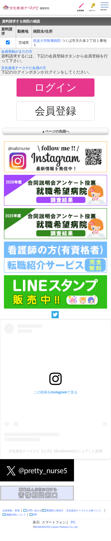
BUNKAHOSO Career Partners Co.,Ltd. (56, 527)
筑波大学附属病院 (47, 41)
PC (73, 522)
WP (35, 514)
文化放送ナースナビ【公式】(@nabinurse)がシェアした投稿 (55, 451)
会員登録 (80, 10)
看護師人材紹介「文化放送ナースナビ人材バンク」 (74, 510)
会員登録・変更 (11, 510)
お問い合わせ (34, 510)
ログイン (92, 10)
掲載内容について (16, 514)
